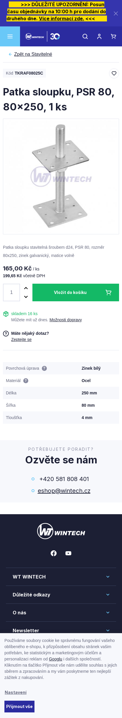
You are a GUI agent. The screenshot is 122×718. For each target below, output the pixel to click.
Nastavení (16, 692)
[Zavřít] (116, 13)
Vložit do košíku (70, 292)
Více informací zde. (61, 18)
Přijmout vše (19, 706)
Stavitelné (33, 54)
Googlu (55, 659)
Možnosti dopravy (66, 319)
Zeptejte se (21, 339)
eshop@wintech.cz (64, 490)
